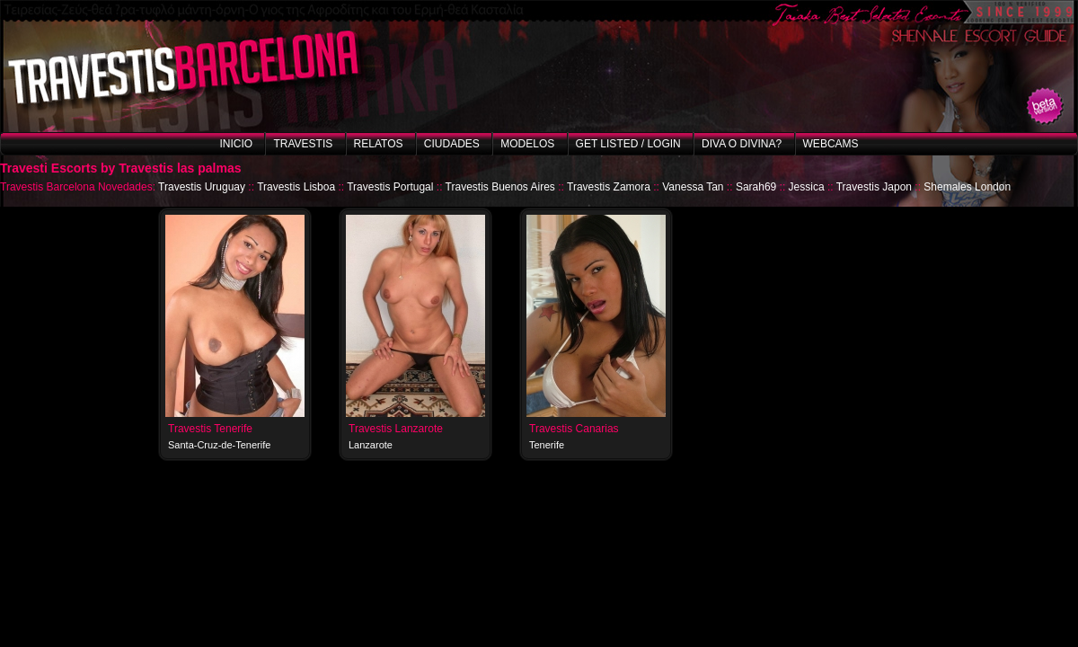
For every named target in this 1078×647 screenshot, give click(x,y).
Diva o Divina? (742, 143)
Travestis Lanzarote (396, 428)
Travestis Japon (874, 187)
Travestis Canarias (574, 428)
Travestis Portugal (390, 187)
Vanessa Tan (692, 187)
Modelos (527, 143)
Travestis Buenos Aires (500, 187)
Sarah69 (756, 187)
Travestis (302, 143)
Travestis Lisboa (296, 187)
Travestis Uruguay (201, 187)
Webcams (831, 143)
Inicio (235, 143)
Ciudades (452, 143)
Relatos (378, 143)
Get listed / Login (628, 143)
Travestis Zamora (608, 187)
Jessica (807, 187)
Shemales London (967, 187)
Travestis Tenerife (210, 428)
